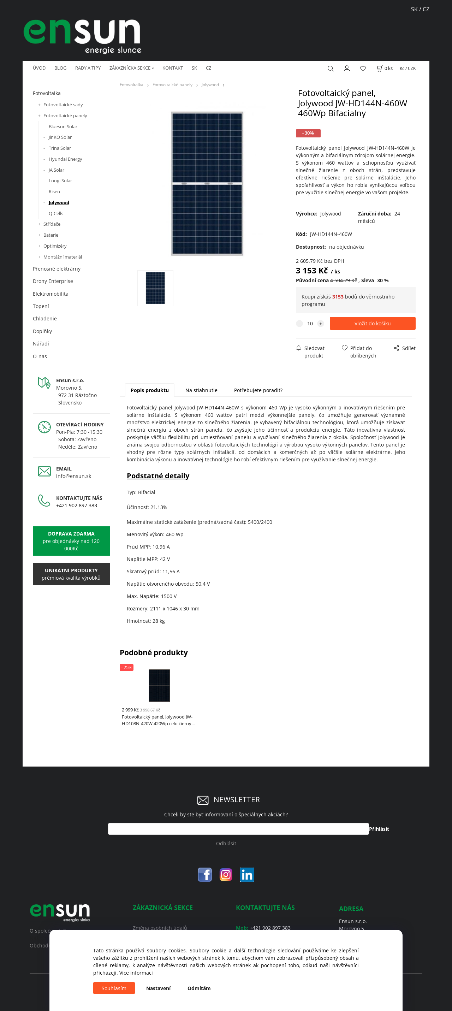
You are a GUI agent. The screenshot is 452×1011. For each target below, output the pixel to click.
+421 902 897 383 (76, 505)
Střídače (51, 224)
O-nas (40, 356)
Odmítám (199, 988)
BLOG (60, 68)
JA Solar (56, 170)
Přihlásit (379, 829)
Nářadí (41, 343)
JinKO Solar (60, 137)
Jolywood (59, 202)
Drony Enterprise (53, 281)
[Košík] (384, 68)
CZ (208, 68)
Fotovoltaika (47, 93)
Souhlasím (114, 988)
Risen (54, 191)
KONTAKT (172, 68)
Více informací (136, 972)
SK (415, 9)
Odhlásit (226, 843)
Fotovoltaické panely (65, 115)
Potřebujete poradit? (258, 390)
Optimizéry (55, 246)
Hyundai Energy (65, 159)
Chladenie (45, 318)
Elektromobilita (51, 293)
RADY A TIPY (88, 68)
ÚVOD (39, 68)
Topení (41, 306)
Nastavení (158, 988)
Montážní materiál (62, 257)
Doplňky (42, 331)
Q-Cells (56, 213)
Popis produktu (150, 390)
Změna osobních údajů (160, 927)
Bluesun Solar (63, 126)
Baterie (50, 235)
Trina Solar (60, 148)
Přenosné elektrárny (57, 268)
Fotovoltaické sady (63, 104)
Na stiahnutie (201, 390)
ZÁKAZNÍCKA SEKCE (129, 68)
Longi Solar (60, 180)
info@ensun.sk (73, 476)
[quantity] (310, 323)
